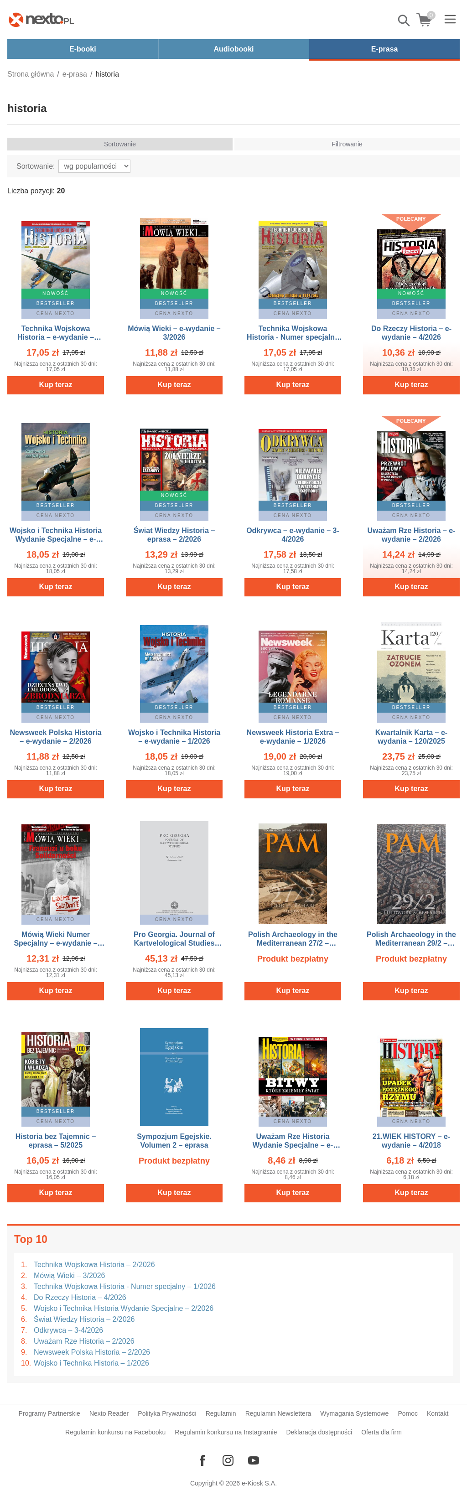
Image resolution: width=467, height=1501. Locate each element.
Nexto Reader (109, 1413)
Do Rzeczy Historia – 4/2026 (80, 1297)
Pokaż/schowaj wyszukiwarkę (404, 20)
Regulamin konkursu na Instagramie (226, 1432)
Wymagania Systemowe (354, 1413)
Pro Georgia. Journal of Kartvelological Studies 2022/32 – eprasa (174, 943)
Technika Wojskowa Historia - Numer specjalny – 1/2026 (125, 1286)
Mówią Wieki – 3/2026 (69, 1275)
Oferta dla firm (381, 1432)
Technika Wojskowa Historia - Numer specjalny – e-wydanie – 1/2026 (293, 337)
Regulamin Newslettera (278, 1413)
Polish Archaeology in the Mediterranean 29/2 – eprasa (411, 943)
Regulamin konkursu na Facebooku (115, 1432)
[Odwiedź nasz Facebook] (202, 1460)
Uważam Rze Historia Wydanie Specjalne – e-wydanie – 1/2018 (293, 1145)
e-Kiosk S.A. (259, 1483)
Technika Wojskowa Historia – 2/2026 (94, 1264)
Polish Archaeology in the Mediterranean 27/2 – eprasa (292, 943)
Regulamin (221, 1413)
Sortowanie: (35, 166)
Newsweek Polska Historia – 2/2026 (92, 1352)
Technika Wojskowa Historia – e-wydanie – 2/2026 (55, 337)
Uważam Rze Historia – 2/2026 (84, 1341)
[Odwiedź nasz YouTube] (253, 1460)
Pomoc (408, 1413)
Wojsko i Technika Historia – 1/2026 (91, 1363)
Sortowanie (120, 144)
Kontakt (437, 1413)
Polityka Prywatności (167, 1413)
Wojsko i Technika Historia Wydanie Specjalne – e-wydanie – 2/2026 (56, 539)
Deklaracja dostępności (319, 1432)
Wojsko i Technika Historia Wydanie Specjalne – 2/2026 (123, 1308)
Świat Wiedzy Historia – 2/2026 (84, 1319)
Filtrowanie (347, 144)
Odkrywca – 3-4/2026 (68, 1330)
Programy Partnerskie (49, 1413)
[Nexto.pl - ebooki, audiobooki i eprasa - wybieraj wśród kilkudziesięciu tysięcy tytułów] (41, 20)
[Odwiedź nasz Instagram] (228, 1460)
